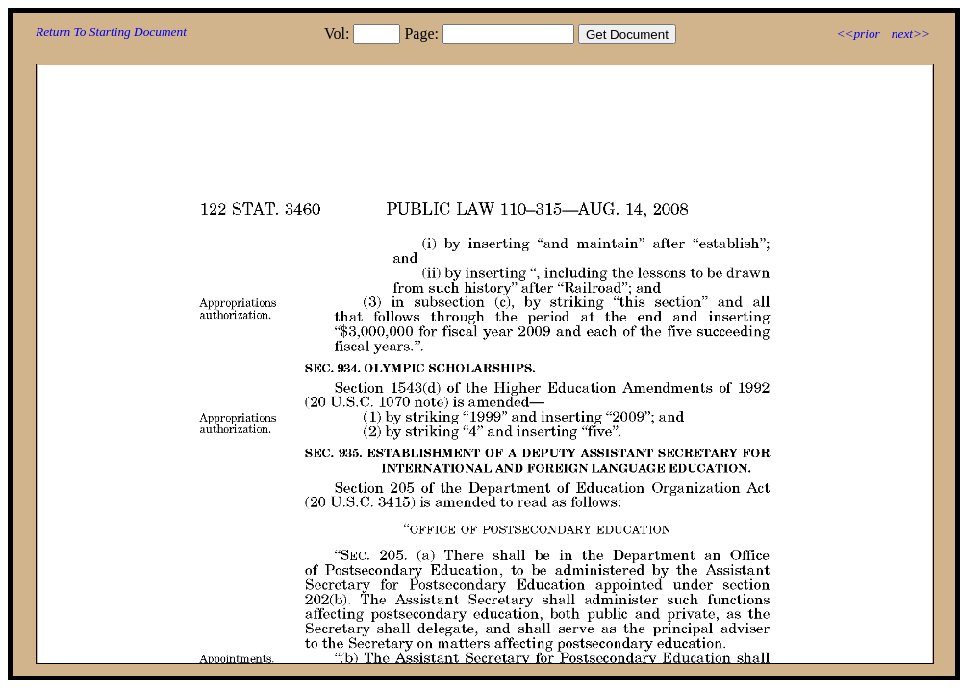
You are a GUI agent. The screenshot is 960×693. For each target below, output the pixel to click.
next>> (911, 33)
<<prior (857, 33)
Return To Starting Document (111, 31)
